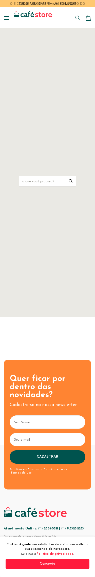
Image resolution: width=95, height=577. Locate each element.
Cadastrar (47, 457)
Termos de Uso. (21, 472)
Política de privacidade (54, 553)
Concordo (47, 564)
